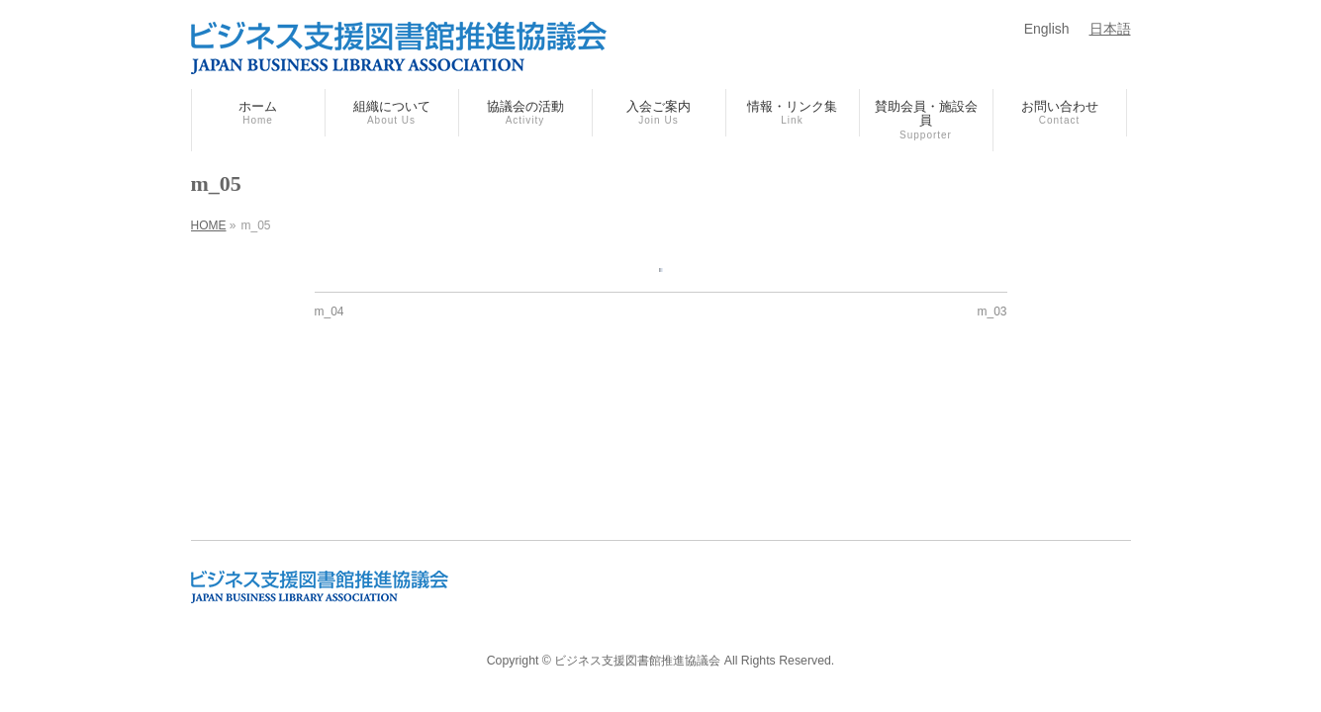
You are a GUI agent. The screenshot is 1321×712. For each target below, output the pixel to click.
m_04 (329, 311)
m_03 (991, 311)
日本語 (1110, 29)
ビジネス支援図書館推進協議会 (637, 661)
